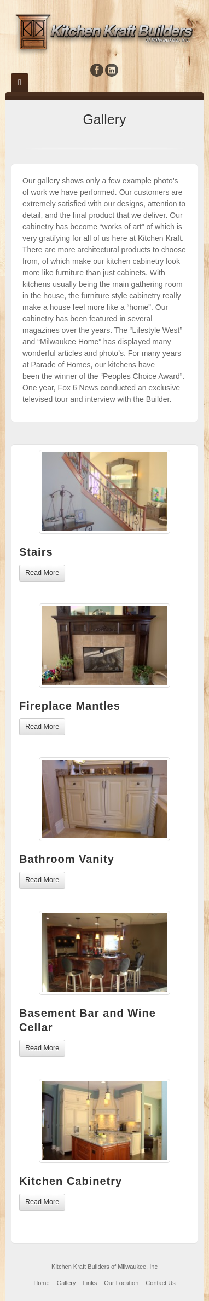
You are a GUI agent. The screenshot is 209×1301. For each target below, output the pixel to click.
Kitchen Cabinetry (70, 1181)
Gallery (66, 1283)
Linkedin (112, 70)
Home (41, 1283)
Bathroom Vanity (66, 859)
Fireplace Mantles (69, 706)
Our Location (121, 1283)
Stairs (36, 552)
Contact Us (160, 1283)
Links (90, 1283)
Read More (42, 573)
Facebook (97, 70)
